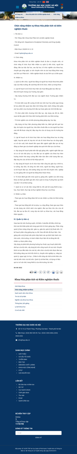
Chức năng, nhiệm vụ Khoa (24, 290)
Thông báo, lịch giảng (22, 303)
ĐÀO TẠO (20, 362)
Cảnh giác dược (22, 392)
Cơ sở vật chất (20, 310)
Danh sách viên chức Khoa (24, 293)
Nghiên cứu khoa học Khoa (24, 300)
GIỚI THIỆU (21, 354)
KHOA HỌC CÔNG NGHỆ (25, 367)
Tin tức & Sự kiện (20, 296)
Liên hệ (39, 2)
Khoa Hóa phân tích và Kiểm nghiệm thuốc (38, 14)
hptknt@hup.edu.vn (26, 53)
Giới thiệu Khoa (20, 286)
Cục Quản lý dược (23, 390)
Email (19, 398)
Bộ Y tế (19, 387)
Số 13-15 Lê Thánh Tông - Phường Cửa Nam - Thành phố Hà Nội (38, 329)
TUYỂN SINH (21, 359)
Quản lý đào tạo (22, 401)
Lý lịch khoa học (20, 307)
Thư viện (20, 395)
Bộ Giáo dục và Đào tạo (25, 384)
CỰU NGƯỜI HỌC (23, 373)
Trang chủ (19, 14)
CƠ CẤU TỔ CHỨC (23, 357)
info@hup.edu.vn (22, 340)
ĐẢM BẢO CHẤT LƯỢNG (25, 365)
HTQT (19, 370)
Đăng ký (38, 437)
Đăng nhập (32, 2)
